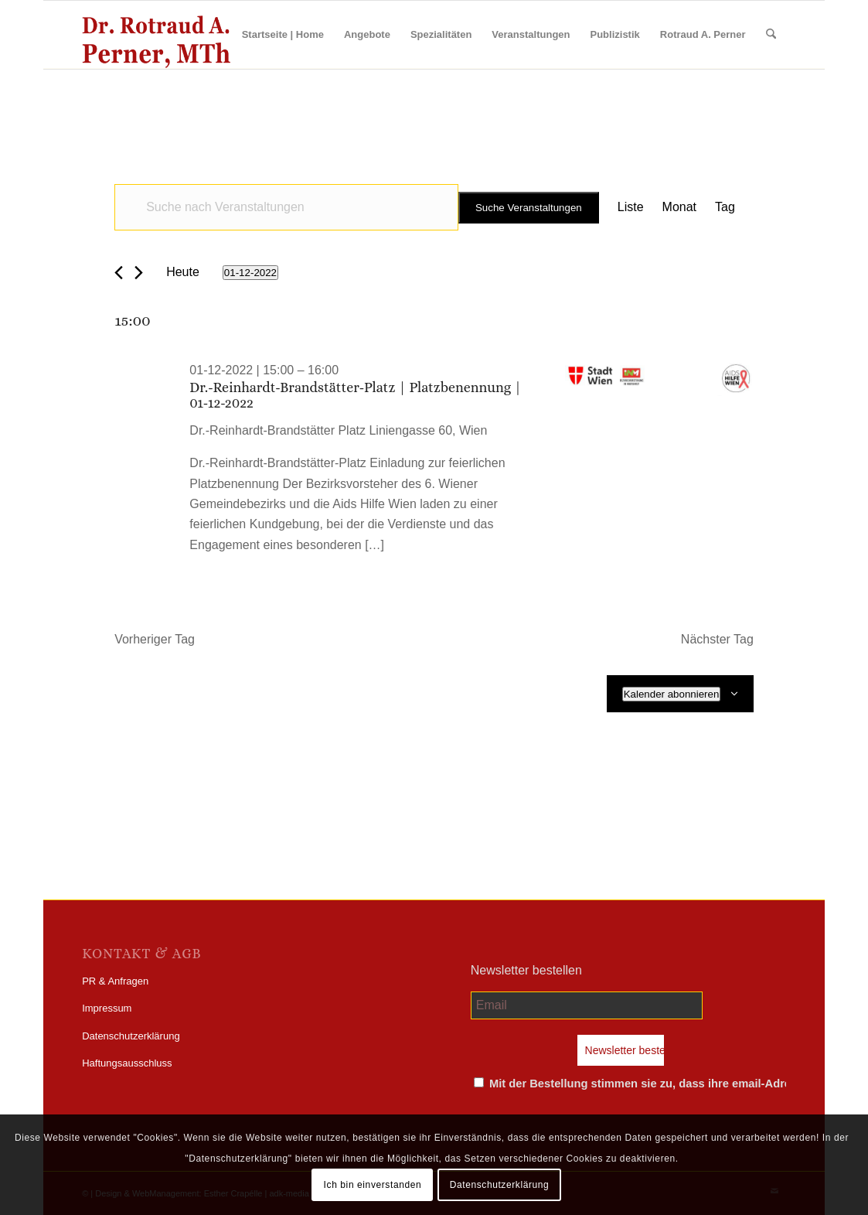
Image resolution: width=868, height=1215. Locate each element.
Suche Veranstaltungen (528, 207)
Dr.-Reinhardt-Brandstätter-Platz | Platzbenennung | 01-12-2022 (355, 395)
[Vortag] (118, 272)
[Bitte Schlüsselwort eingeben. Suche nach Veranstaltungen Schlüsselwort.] (286, 207)
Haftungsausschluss (127, 1063)
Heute (182, 271)
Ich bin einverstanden (373, 1184)
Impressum (106, 1008)
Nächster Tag (717, 639)
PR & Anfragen (115, 981)
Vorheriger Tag (154, 639)
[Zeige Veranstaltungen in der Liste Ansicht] (631, 207)
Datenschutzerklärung (130, 1036)
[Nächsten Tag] (138, 272)
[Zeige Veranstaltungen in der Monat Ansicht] (679, 207)
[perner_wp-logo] (156, 35)
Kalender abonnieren (672, 694)
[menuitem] (283, 35)
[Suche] (771, 35)
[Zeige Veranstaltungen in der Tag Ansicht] (725, 207)
